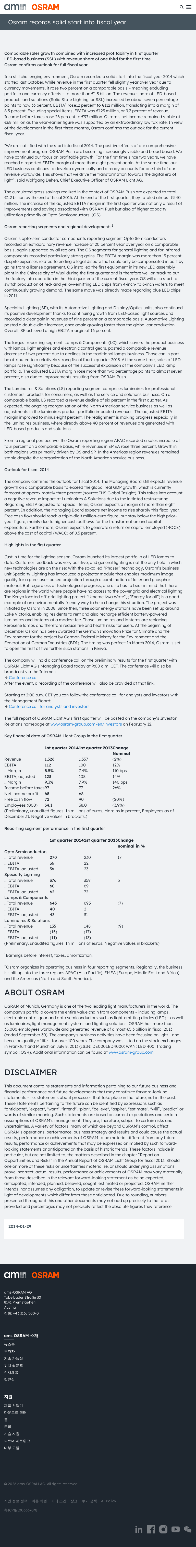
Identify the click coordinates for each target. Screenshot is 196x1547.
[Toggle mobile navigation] (189, 7)
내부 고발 (11, 1447)
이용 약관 (39, 1501)
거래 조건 (58, 1501)
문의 (7, 1426)
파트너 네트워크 (17, 1441)
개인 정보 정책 (16, 1501)
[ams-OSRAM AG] (31, 7)
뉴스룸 (9, 1344)
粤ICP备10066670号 (20, 1510)
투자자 (9, 1351)
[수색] (182, 7)
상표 (74, 1501)
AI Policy (108, 1501)
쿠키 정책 (89, 1501)
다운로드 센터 (15, 1412)
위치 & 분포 (13, 1365)
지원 (8, 1396)
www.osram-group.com (131, 1052)
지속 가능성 (13, 1358)
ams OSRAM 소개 (21, 1335)
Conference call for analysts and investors (49, 706)
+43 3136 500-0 (26, 1313)
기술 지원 (11, 1433)
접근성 (9, 1379)
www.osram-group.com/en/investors (86, 724)
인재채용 (11, 1372)
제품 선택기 (13, 1405)
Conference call (24, 677)
